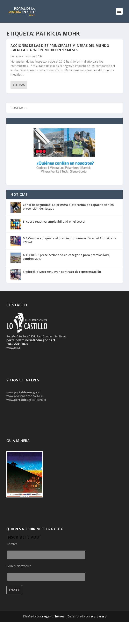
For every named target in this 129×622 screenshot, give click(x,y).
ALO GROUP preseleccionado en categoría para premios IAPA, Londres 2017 (66, 257)
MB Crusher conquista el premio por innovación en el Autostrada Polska (69, 240)
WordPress (98, 616)
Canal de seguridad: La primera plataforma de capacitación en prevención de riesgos (68, 206)
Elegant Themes (53, 616)
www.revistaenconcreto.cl (24, 396)
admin (19, 56)
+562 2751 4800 (17, 344)
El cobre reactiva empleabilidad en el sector (54, 221)
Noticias (30, 56)
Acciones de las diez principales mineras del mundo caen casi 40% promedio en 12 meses (59, 47)
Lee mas (19, 85)
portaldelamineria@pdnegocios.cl (30, 340)
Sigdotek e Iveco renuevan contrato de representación (62, 272)
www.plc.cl (13, 348)
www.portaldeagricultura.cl (26, 400)
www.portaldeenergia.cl (23, 392)
